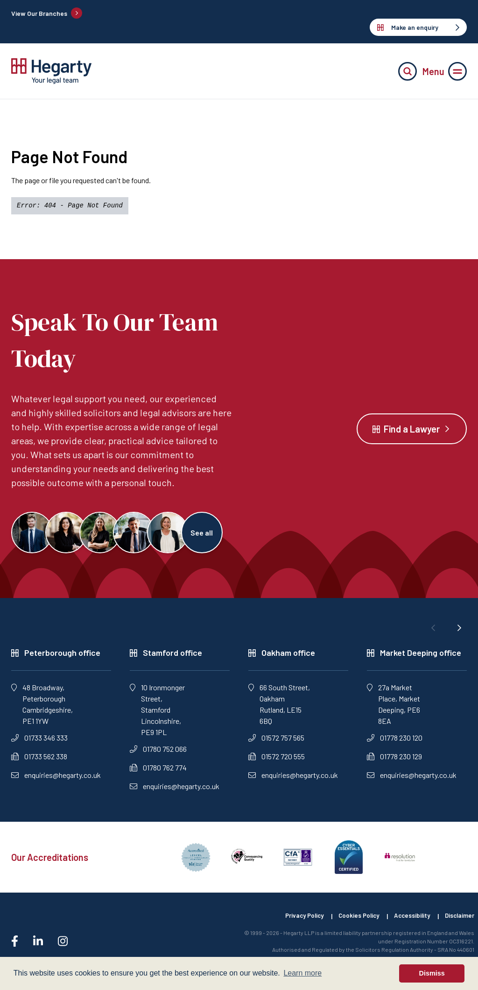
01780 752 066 (158, 753)
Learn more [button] (302, 973)
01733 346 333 (39, 742)
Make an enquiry (418, 27)
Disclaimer (458, 921)
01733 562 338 (39, 761)
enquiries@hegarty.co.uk (56, 780)
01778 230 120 (394, 742)
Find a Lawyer (412, 431)
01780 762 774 (158, 772)
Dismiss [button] (432, 973)
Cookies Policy (351, 921)
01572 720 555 (276, 761)
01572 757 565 (276, 742)
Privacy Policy (293, 921)
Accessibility (408, 921)
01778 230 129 (394, 761)
